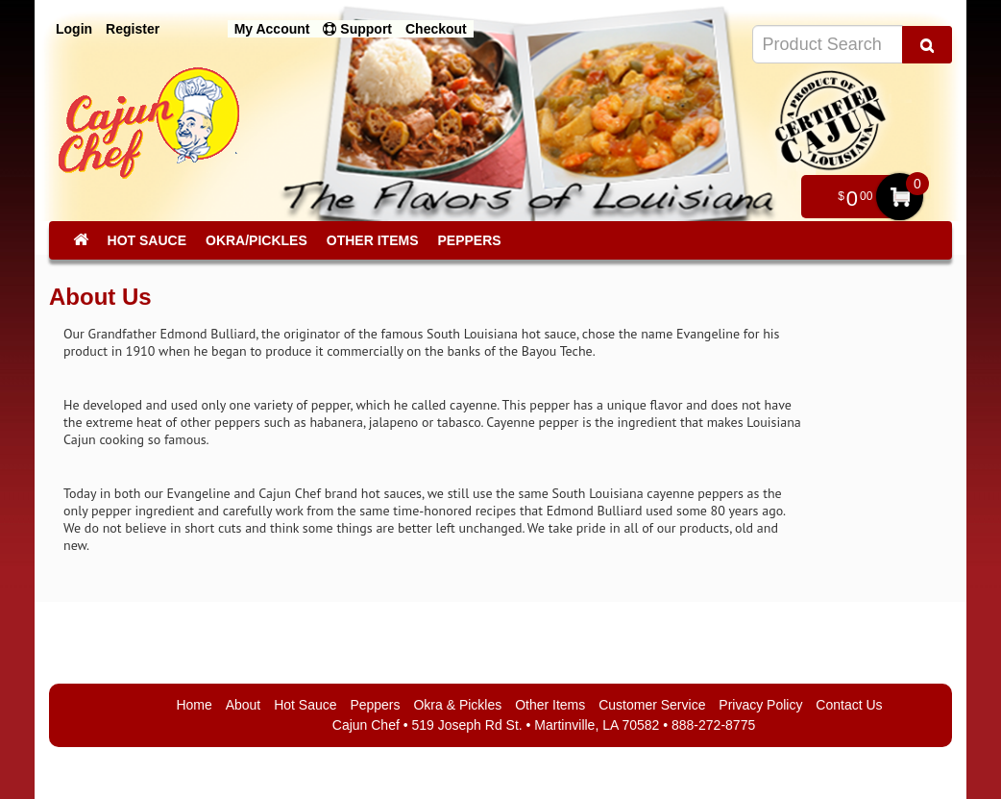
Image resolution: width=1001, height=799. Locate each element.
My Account (272, 29)
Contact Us (849, 704)
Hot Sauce (147, 240)
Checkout (436, 29)
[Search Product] (927, 44)
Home (193, 704)
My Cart (899, 196)
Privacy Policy (760, 704)
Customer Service (651, 704)
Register (132, 29)
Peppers (468, 240)
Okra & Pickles (457, 704)
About (243, 704)
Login (74, 29)
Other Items (373, 240)
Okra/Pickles (256, 240)
